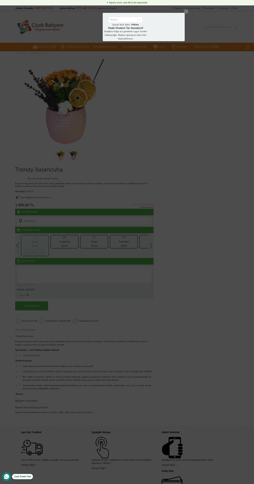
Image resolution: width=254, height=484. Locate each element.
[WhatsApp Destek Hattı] (17, 476)
